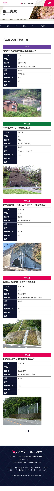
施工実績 (10, 19)
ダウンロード (13, 475)
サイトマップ (41, 475)
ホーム (11, 473)
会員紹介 (45, 473)
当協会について (35, 473)
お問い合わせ (31, 475)
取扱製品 (17, 473)
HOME (4, 19)
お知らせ (21, 475)
